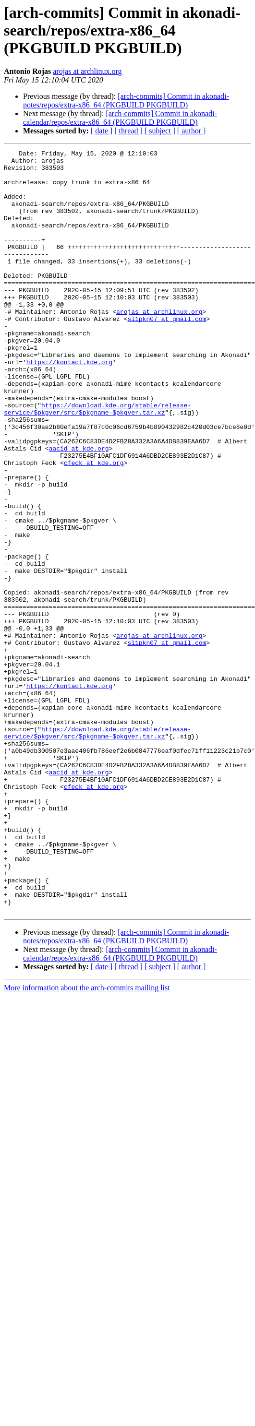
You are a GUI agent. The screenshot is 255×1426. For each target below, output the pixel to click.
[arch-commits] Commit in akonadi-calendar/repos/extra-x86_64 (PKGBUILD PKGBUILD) (120, 117)
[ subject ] (160, 131)
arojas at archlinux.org (87, 71)
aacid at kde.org (79, 508)
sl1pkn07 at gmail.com (166, 353)
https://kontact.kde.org (69, 405)
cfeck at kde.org (94, 526)
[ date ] (101, 131)
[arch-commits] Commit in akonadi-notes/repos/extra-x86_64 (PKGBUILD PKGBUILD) (126, 100)
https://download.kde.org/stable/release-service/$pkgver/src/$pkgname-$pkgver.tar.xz (97, 461)
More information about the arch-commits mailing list (87, 1140)
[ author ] (191, 131)
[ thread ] (128, 131)
